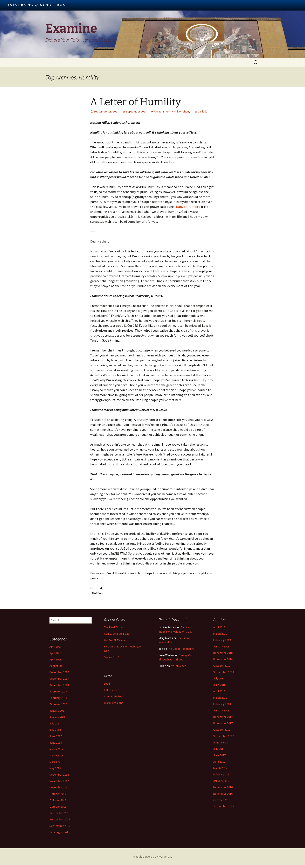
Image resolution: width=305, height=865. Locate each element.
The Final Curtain (114, 627)
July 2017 (219, 749)
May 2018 (55, 768)
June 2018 (219, 685)
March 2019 (220, 633)
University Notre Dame (38, 5)
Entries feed (111, 690)
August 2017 (220, 742)
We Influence (178, 666)
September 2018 (223, 672)
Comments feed (114, 696)
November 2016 (223, 793)
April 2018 (219, 691)
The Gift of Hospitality (181, 649)
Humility (177, 111)
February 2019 (222, 640)
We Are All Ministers (116, 640)
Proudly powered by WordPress (152, 856)
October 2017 (221, 729)
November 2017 (223, 723)
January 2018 (221, 710)
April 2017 (219, 761)
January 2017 (221, 781)
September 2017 (136, 111)
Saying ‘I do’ (111, 657)
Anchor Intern (162, 111)
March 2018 (220, 697)
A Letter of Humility (135, 102)
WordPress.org (113, 703)
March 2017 (220, 768)
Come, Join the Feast (117, 633)
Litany (186, 111)
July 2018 (219, 678)
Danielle (202, 111)
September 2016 (223, 806)
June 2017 (219, 755)
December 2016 (223, 787)
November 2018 (223, 659)
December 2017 (223, 717)
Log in (107, 683)
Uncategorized (58, 832)
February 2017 (222, 774)
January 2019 (221, 646)
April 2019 (219, 627)
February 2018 (222, 704)
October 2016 (221, 800)
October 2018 (221, 665)
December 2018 (223, 653)
